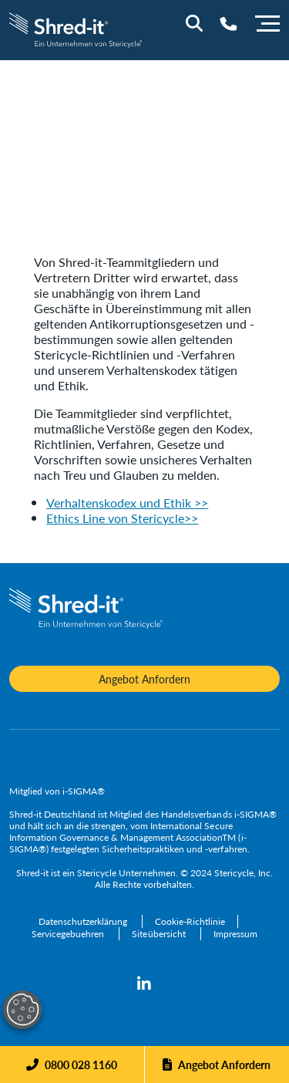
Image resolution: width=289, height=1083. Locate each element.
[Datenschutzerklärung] (84, 921)
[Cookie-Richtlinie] (190, 921)
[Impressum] (235, 933)
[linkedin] (144, 984)
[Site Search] (194, 23)
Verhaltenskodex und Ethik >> (127, 502)
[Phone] (71, 1064)
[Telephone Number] (228, 23)
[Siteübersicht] (159, 933)
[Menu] (267, 21)
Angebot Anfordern (224, 1064)
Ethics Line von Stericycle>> (122, 518)
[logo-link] (76, 28)
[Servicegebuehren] (69, 933)
